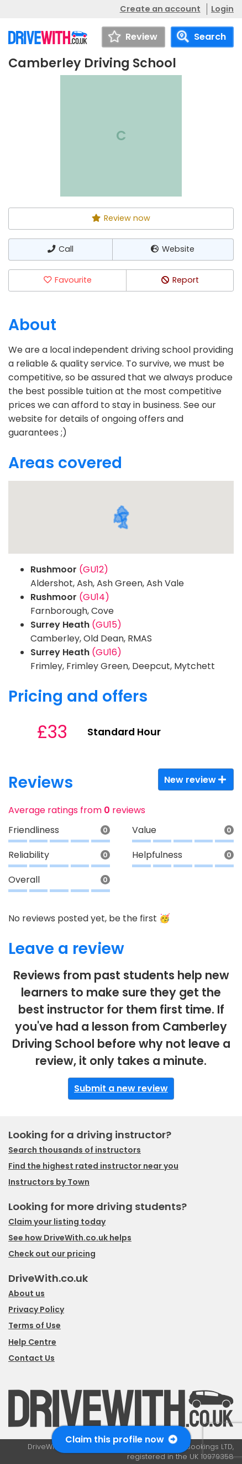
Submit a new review (121, 1088)
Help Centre (32, 1342)
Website (172, 248)
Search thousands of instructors (74, 1149)
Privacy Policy (36, 1309)
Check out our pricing (52, 1253)
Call (60, 248)
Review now (121, 218)
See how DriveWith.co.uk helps (69, 1237)
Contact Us (31, 1358)
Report (179, 279)
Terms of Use (34, 1325)
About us (26, 1293)
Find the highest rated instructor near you (93, 1165)
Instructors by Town (49, 1181)
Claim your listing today (57, 1221)
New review (196, 779)
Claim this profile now (121, 1439)
